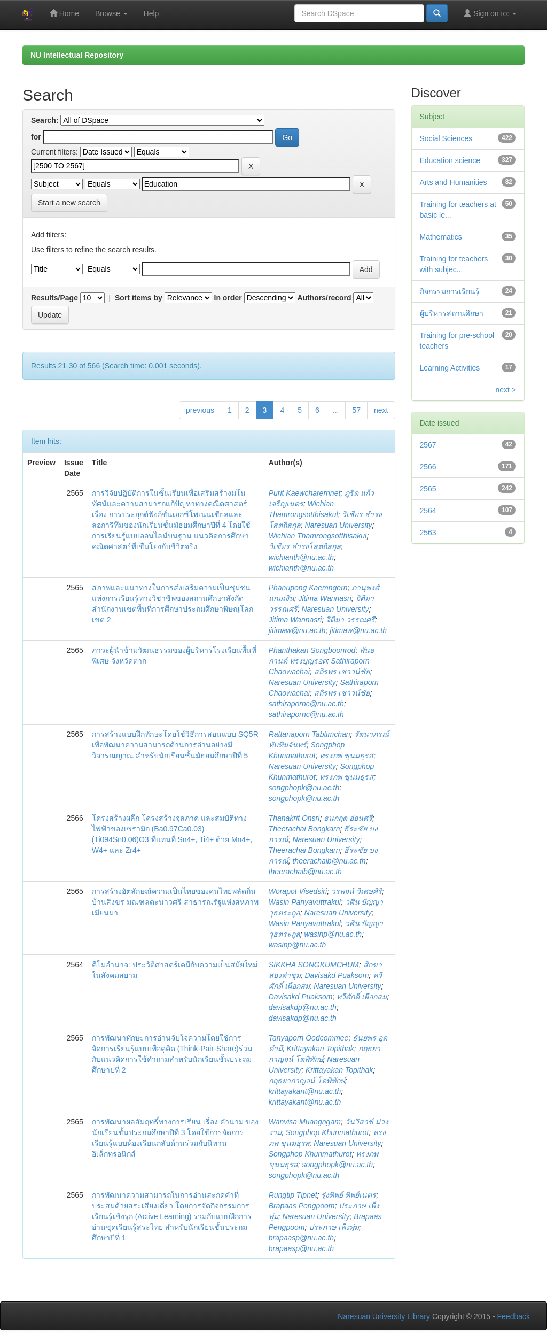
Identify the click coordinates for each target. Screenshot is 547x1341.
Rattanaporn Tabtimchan (309, 734)
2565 (428, 488)
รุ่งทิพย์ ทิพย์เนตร (348, 1195)
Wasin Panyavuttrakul (305, 902)
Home (64, 13)
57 (356, 410)
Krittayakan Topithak (320, 1048)
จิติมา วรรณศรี (350, 619)
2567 (428, 445)
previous (200, 410)
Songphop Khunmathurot (327, 1132)
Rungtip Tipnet (293, 1195)
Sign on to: (490, 13)
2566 (428, 467)
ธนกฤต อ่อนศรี (348, 818)
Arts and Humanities (453, 182)
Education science (450, 160)
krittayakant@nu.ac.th (305, 1091)
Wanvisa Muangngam (305, 1122)
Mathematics (441, 237)
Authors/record (324, 298)
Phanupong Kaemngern (308, 587)
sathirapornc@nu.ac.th (306, 703)
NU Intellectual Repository (76, 55)
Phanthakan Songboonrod (312, 650)
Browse (111, 13)
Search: (44, 120)
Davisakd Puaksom (336, 975)
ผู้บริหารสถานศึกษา (451, 313)
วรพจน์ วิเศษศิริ (356, 891)
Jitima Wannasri (324, 598)
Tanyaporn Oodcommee (309, 1038)
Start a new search (69, 202)
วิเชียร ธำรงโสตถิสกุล (305, 546)
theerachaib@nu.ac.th (328, 861)
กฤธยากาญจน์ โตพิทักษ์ (307, 1080)
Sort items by (138, 298)
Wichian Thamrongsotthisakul (318, 535)
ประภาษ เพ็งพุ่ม (334, 1227)
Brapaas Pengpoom (302, 1205)
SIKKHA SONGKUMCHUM (314, 964)
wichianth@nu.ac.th (301, 557)
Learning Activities (450, 368)
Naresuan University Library (384, 1316)
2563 (428, 532)
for (36, 137)
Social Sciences (446, 138)
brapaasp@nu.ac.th (301, 1238)
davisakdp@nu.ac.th (303, 1007)
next (381, 410)
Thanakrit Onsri (294, 818)
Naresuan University (338, 525)
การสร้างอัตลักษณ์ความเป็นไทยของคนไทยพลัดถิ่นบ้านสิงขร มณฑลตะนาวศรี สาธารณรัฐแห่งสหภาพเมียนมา (175, 902)
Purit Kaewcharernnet (305, 493)
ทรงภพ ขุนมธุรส (346, 755)
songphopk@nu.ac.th (304, 787)
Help (151, 13)
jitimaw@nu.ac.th (297, 630)
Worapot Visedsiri (298, 891)
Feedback (513, 1316)
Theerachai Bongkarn (304, 828)
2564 (428, 510)
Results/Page (54, 298)
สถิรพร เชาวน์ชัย (342, 671)
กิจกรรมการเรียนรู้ (450, 291)
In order (228, 298)
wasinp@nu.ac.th (333, 934)
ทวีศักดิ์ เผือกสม (362, 996)
